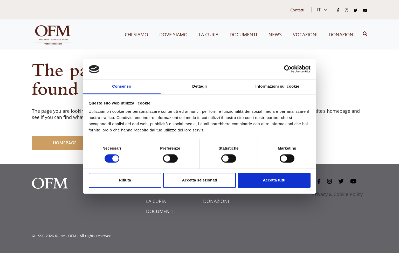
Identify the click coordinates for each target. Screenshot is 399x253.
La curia (208, 34)
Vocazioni (305, 34)
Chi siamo (136, 34)
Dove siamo (173, 34)
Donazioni (342, 34)
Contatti (297, 9)
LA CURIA (156, 201)
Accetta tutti (274, 180)
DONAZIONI (216, 201)
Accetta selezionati (199, 180)
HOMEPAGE (65, 143)
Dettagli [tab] (199, 86)
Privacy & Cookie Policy (337, 194)
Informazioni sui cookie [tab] (277, 86)
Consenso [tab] (121, 86)
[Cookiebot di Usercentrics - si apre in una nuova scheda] (288, 69)
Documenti (243, 34)
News (275, 34)
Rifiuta (125, 180)
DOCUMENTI (160, 211)
